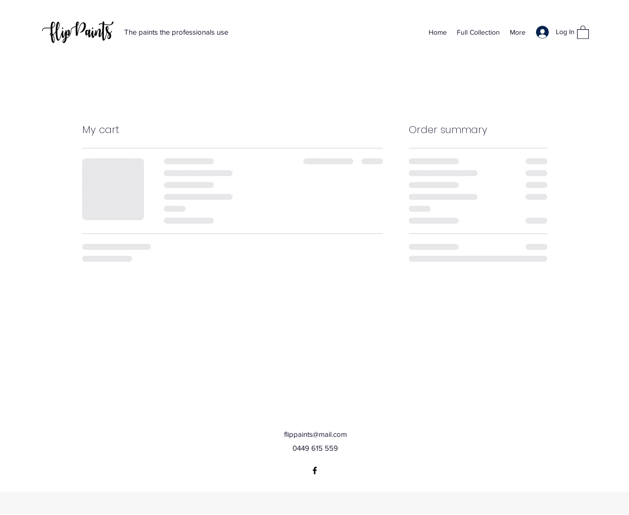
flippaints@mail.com (315, 434)
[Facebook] (315, 470)
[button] (583, 32)
